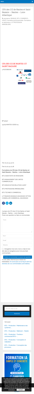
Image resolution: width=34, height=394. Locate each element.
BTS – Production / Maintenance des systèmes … (16, 326)
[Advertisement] (17, 44)
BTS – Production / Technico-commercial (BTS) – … (13, 335)
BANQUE (13, 18)
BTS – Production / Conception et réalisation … (15, 341)
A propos (16, 391)
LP (12, 22)
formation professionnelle (15, 20)
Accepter (21, 389)
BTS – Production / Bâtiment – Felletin (16, 331)
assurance (7, 18)
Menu (2, 1)
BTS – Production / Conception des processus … (15, 346)
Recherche (17, 313)
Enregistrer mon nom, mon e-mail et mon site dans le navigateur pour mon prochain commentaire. (16, 251)
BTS (18, 18)
